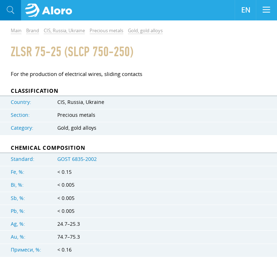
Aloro (51, 10)
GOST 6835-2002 (77, 159)
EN (245, 10)
